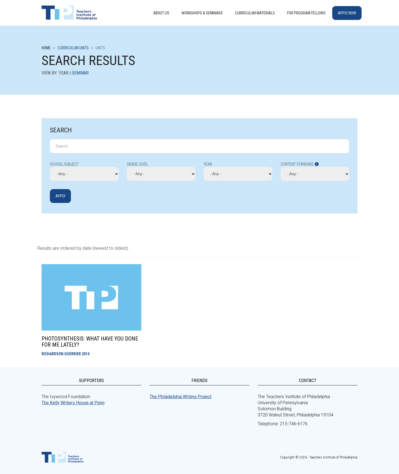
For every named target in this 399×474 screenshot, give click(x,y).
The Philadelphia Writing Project (180, 396)
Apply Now (347, 13)
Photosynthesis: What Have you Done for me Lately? (90, 341)
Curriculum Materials (255, 13)
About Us (161, 13)
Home (46, 48)
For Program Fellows (306, 13)
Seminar (80, 73)
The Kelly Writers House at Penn (73, 402)
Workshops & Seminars (202, 13)
